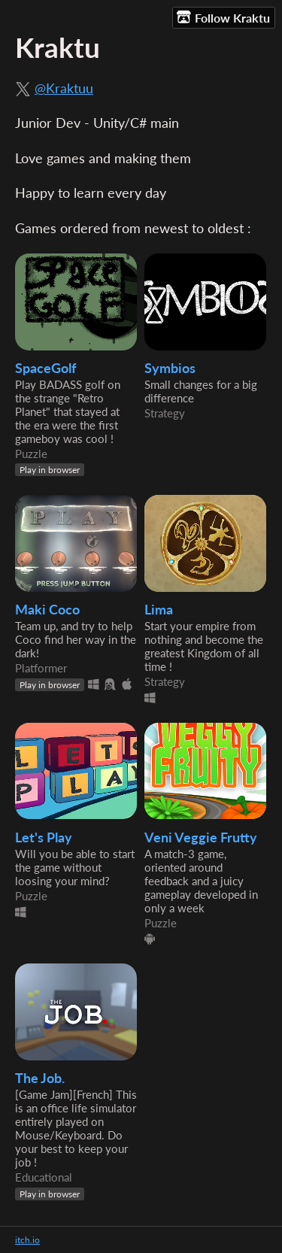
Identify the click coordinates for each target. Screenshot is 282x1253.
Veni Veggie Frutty (200, 837)
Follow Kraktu (223, 17)
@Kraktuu (64, 88)
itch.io (27, 1239)
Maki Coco (47, 609)
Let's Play (43, 837)
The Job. (40, 1078)
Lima (158, 609)
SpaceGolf (45, 368)
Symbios (170, 368)
